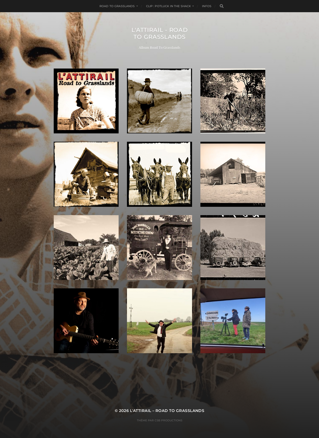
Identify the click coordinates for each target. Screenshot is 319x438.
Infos (206, 6)
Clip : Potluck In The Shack (168, 6)
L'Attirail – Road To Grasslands (167, 410)
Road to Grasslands (117, 6)
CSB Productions (168, 420)
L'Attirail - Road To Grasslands (159, 33)
